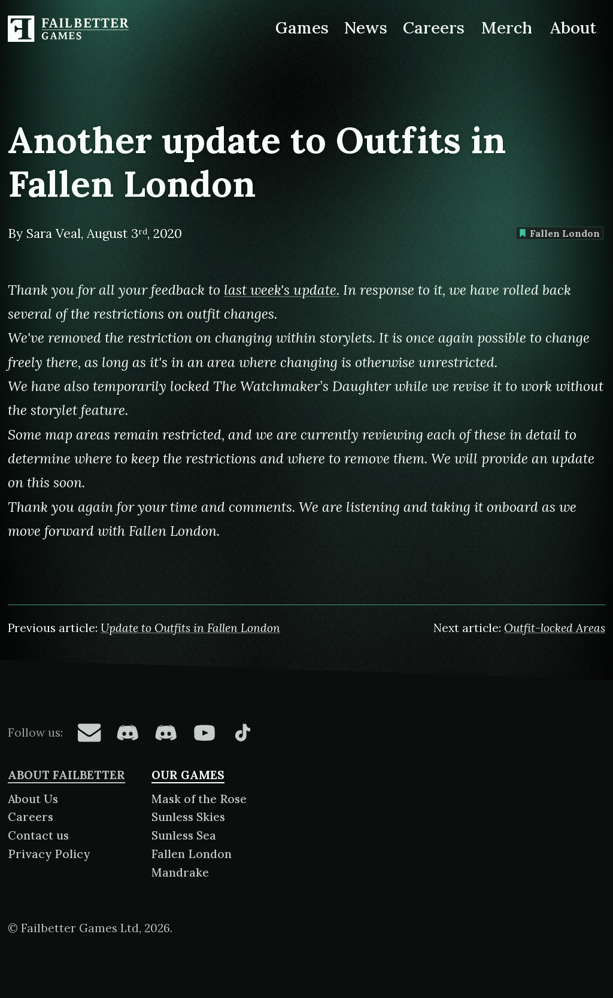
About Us (33, 799)
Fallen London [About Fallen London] (191, 854)
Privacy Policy (49, 854)
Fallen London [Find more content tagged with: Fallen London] (559, 233)
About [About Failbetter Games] (572, 27)
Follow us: (35, 732)
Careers (30, 817)
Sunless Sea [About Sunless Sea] (183, 835)
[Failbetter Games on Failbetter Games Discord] (165, 732)
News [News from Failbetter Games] (365, 27)
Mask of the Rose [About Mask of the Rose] (199, 799)
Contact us (38, 835)
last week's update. (281, 289)
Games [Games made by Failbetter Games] (302, 27)
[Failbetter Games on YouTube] (204, 732)
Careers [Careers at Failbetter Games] (433, 27)
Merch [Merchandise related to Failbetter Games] (507, 27)
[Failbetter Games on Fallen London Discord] (127, 732)
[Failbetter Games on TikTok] (242, 732)
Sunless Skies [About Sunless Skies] (188, 817)
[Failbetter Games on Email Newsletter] (89, 732)
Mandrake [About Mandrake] (180, 872)
